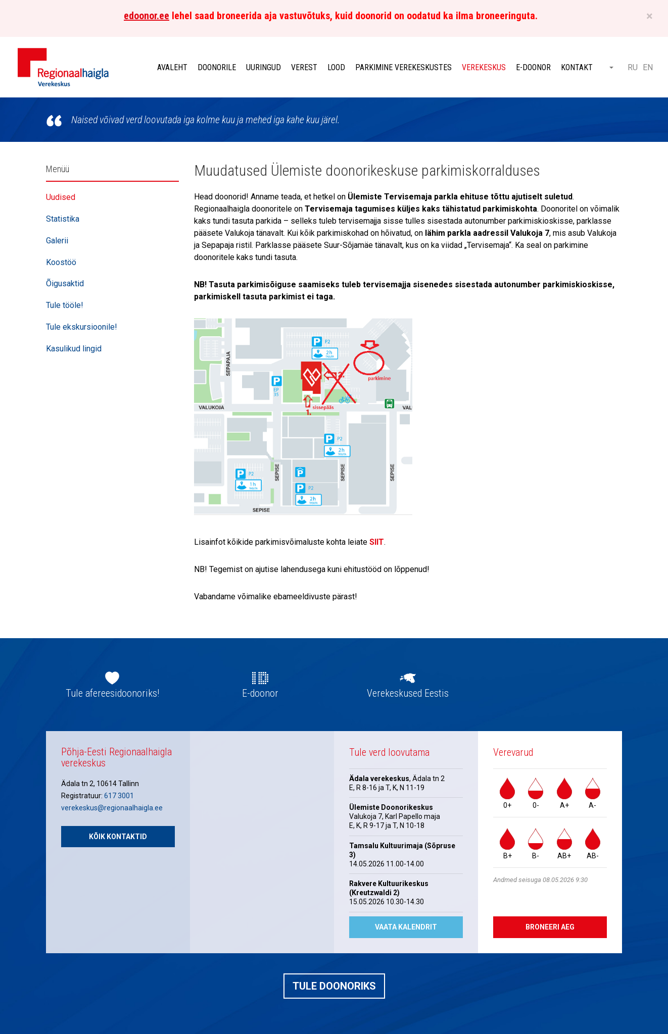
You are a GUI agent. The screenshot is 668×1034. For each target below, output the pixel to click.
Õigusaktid (65, 283)
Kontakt (577, 67)
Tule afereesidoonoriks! (112, 693)
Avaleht (172, 67)
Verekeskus (484, 67)
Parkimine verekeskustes (403, 67)
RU (633, 67)
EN (648, 67)
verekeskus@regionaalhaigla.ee (112, 808)
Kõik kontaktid (118, 837)
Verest (304, 67)
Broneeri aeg (550, 927)
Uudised (60, 197)
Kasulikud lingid (74, 348)
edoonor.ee (146, 16)
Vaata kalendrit (406, 927)
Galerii (57, 240)
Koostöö (61, 262)
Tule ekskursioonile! (81, 327)
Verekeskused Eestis (408, 693)
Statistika (62, 219)
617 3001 (119, 796)
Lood (336, 67)
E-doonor (533, 67)
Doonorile (217, 67)
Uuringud (263, 67)
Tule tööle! (64, 305)
